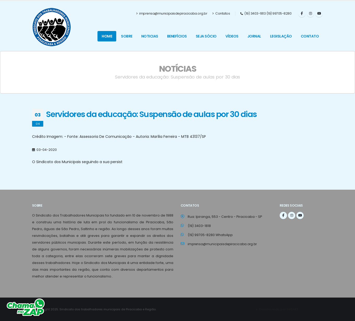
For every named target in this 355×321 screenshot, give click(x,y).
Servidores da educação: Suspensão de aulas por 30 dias (151, 114)
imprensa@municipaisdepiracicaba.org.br (171, 13)
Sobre (126, 36)
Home (107, 36)
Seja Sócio (206, 36)
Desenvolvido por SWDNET (278, 309)
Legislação (281, 36)
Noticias (149, 36)
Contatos (221, 13)
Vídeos (231, 36)
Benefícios (177, 36)
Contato (310, 36)
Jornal (254, 36)
